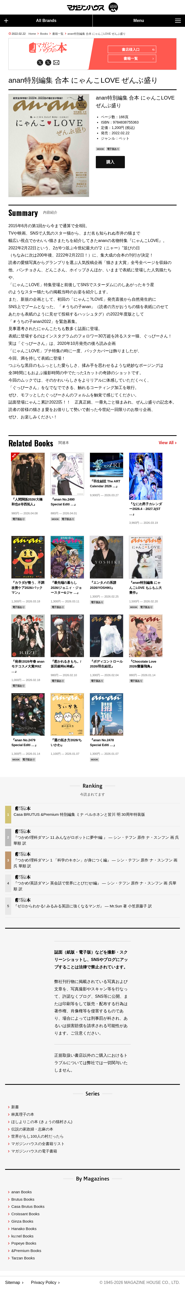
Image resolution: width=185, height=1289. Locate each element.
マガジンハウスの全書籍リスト (38, 1144)
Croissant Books (25, 1214)
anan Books (21, 1192)
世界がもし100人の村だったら (37, 1136)
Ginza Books (22, 1221)
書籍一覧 (57, 33)
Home (32, 33)
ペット (124, 138)
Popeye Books (23, 1243)
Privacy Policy (44, 1283)
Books (44, 33)
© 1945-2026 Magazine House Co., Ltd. (139, 1283)
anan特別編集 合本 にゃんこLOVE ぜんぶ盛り (97, 33)
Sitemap (12, 1283)
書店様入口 (138, 50)
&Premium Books (26, 1251)
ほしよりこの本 (41, 1122)
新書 (15, 1107)
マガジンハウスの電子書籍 (34, 1151)
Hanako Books (23, 1228)
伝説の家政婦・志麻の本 (32, 1129)
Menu (157, 21)
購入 (110, 162)
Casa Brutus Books (27, 1207)
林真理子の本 (22, 1114)
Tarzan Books (23, 1258)
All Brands (30, 21)
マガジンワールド (92, 7)
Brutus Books (22, 1199)
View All (168, 443)
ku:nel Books (22, 1236)
